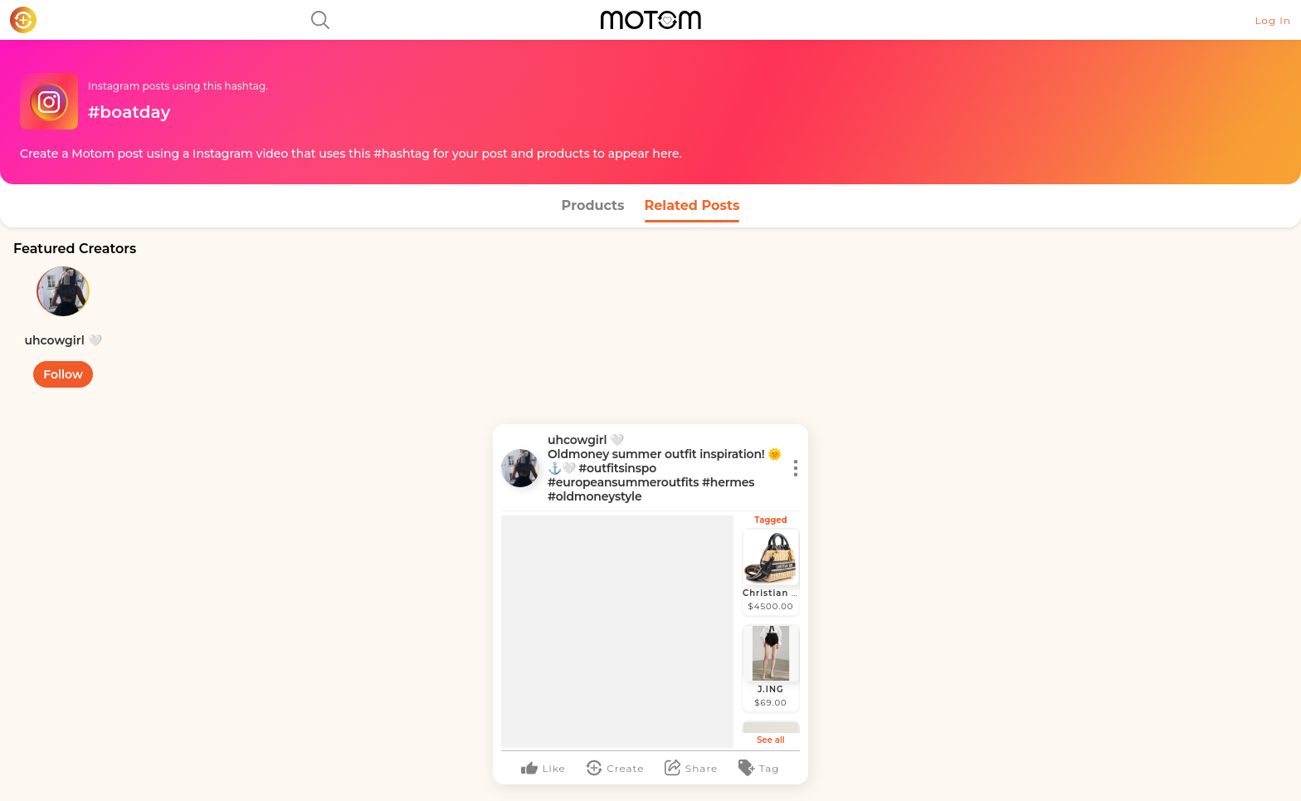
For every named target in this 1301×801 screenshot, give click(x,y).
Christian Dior (778, 593)
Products (593, 205)
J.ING (771, 689)
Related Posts (692, 205)
